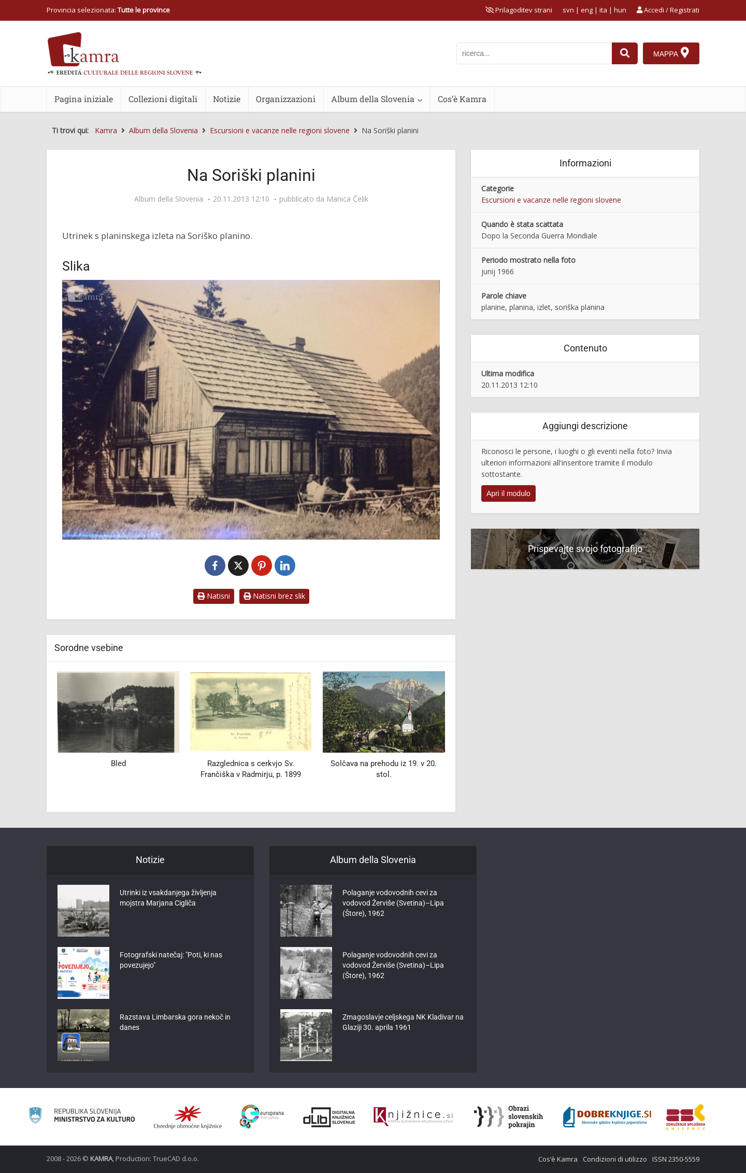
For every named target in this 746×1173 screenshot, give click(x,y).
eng (587, 10)
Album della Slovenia (372, 98)
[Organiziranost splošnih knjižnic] (188, 1117)
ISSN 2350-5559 (675, 1159)
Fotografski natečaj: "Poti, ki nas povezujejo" (171, 960)
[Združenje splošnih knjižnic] (685, 1117)
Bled (118, 763)
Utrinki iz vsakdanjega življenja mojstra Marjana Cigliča (168, 897)
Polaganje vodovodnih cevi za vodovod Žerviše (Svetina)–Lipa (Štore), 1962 (393, 902)
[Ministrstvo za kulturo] (81, 1117)
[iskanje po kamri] (534, 53)
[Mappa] (671, 53)
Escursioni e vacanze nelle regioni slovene (551, 200)
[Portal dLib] (329, 1117)
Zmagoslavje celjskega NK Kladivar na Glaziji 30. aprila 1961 (403, 1022)
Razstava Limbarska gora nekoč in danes (175, 1022)
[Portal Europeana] (262, 1117)
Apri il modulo (508, 493)
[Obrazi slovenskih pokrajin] (508, 1117)
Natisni (213, 596)
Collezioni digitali (162, 98)
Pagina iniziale (83, 98)
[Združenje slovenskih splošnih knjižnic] (413, 1117)
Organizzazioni (285, 98)
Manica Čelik (347, 199)
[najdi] (625, 53)
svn (568, 10)
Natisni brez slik (274, 596)
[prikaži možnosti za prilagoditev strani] (518, 10)
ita (603, 10)
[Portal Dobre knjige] (607, 1117)
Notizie (226, 98)
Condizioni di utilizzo (615, 1159)
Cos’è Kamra (462, 98)
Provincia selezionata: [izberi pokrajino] (108, 10)
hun (620, 10)
